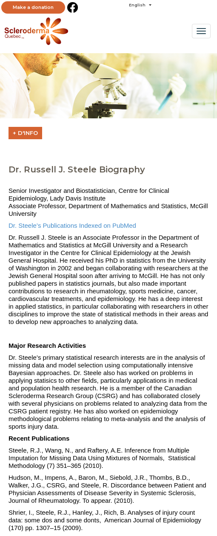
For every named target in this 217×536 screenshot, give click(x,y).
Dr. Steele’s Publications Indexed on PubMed (72, 225)
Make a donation (33, 7)
